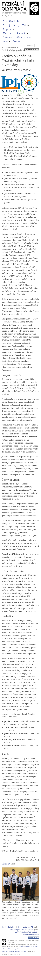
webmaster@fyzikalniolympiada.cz (14, 951)
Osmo (16, 41)
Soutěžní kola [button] (11, 21)
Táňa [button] (25, 25)
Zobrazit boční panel (32, 50)
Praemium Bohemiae (31, 934)
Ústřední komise (23, 37)
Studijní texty (11, 25)
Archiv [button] (6, 41)
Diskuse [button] (7, 37)
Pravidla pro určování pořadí (21, 929)
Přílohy (6, 863)
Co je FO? (11, 927)
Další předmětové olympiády (26, 932)
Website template (8, 954)
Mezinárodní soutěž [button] (15, 33)
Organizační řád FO (25, 927)
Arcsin (19, 954)
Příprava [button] (8, 29)
